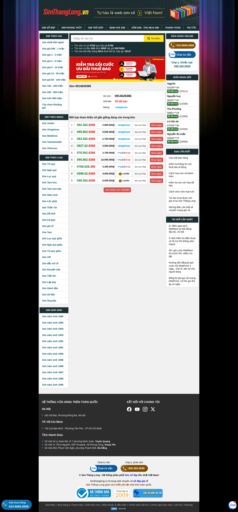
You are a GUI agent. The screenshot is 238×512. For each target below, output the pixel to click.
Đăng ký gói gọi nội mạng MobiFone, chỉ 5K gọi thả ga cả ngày (182, 281)
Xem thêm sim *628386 (117, 189)
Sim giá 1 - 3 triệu (52, 54)
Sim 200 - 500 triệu (52, 92)
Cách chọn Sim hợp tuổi (181, 191)
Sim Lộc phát (49, 201)
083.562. (86, 138)
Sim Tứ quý (48, 164)
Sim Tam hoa (49, 182)
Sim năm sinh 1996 (52, 316)
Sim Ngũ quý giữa (52, 244)
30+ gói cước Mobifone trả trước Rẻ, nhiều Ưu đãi (181, 253)
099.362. (86, 180)
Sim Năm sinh (50, 195)
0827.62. (86, 145)
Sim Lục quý (49, 176)
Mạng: (106, 107)
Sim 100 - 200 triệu (52, 86)
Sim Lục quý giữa (52, 238)
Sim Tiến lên (49, 276)
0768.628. (86, 166)
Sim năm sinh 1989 (52, 360)
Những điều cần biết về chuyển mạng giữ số (181, 208)
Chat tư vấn (180, 54)
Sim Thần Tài (49, 207)
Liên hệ (178, 505)
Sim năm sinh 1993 (52, 335)
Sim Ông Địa (49, 300)
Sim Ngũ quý (49, 170)
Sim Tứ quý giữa (51, 251)
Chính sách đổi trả (138, 505)
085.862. (86, 132)
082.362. (86, 125)
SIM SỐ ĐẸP (48, 27)
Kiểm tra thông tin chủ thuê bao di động (180, 165)
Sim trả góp (48, 220)
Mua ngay (156, 125)
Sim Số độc (48, 294)
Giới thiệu (50, 505)
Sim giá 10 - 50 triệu (53, 73)
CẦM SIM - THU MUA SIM (145, 27)
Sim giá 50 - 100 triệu (54, 79)
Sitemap (188, 505)
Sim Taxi (47, 232)
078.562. (86, 152)
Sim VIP (46, 257)
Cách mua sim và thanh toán (181, 175)
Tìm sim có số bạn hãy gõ (93, 45)
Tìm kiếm (153, 38)
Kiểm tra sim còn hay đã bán (181, 184)
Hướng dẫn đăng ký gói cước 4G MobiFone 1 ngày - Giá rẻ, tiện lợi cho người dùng (182, 267)
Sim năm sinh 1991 (52, 347)
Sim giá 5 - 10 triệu (52, 67)
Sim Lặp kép (49, 282)
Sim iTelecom (49, 148)
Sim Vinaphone (50, 129)
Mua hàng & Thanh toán (70, 505)
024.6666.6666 (181, 45)
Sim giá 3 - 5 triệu (52, 61)
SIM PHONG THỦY (71, 27)
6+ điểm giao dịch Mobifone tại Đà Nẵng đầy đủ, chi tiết (180, 229)
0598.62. (86, 173)
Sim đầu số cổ (50, 263)
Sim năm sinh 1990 (52, 353)
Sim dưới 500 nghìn (53, 42)
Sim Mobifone (50, 136)
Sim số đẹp (131, 475)
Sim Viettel (48, 123)
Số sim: (107, 96)
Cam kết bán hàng (178, 158)
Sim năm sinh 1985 (52, 384)
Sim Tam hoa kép (51, 188)
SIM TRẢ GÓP (95, 27)
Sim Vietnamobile (52, 142)
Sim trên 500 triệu (52, 98)
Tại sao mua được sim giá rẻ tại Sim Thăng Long (182, 199)
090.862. (86, 159)
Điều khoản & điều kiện (114, 505)
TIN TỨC (191, 27)
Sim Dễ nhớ (48, 213)
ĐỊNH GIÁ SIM (117, 27)
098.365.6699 (133, 468)
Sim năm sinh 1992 (52, 341)
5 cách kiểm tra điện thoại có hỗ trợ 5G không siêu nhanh (182, 241)
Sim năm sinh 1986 (52, 378)
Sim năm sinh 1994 (52, 328)
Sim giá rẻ (47, 226)
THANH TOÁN (172, 27)
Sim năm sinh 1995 (52, 322)
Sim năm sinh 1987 (52, 372)
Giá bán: (107, 101)
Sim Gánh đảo (50, 288)
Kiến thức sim (92, 505)
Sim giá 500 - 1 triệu (53, 48)
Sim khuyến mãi (51, 269)
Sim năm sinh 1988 (52, 366)
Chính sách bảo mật (161, 505)
